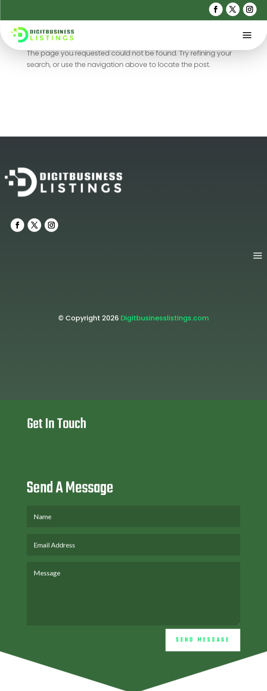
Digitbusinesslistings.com (165, 326)
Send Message (203, 648)
